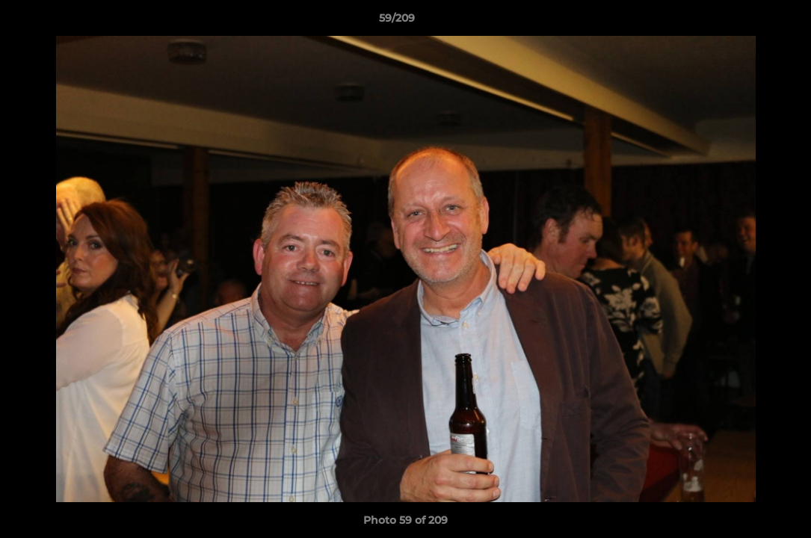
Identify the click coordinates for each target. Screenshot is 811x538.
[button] (748, 21)
